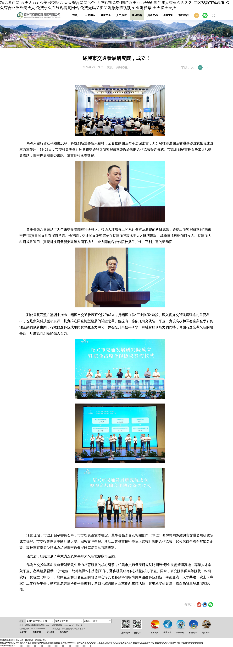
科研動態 (137, 15)
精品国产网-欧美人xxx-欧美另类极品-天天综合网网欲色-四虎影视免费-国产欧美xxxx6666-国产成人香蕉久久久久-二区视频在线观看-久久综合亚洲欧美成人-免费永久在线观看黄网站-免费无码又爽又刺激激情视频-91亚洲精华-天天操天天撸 (101, 643)
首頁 (75, 15)
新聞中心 (106, 15)
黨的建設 (183, 15)
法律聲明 (23, 632)
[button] (227, 33)
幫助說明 (50, 632)
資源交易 (152, 15)
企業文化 (168, 15)
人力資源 (121, 15)
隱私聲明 (37, 632)
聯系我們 (64, 632)
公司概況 (90, 15)
